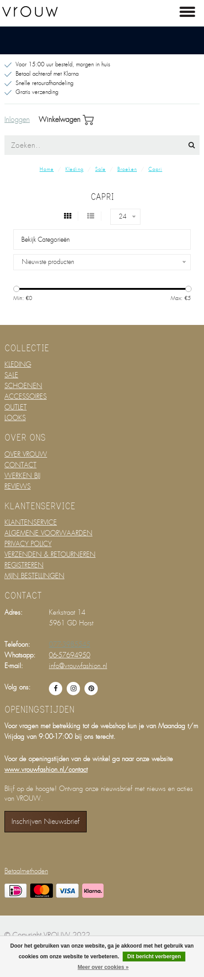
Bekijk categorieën (45, 239)
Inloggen (17, 120)
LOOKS (15, 418)
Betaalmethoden (26, 871)
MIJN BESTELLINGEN (34, 576)
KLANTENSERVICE (30, 522)
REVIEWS (17, 486)
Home (47, 169)
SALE (11, 375)
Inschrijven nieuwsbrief (46, 821)
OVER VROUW (25, 454)
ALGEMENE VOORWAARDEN (48, 533)
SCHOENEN (23, 385)
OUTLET (15, 407)
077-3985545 (69, 644)
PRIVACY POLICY (28, 543)
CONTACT (20, 465)
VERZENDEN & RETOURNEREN (50, 554)
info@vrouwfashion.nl (78, 665)
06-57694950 (69, 655)
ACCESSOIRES (25, 396)
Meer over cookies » (103, 967)
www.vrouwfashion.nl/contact (46, 769)
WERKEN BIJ (22, 475)
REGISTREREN (24, 565)
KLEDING (17, 364)
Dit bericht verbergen (154, 956)
